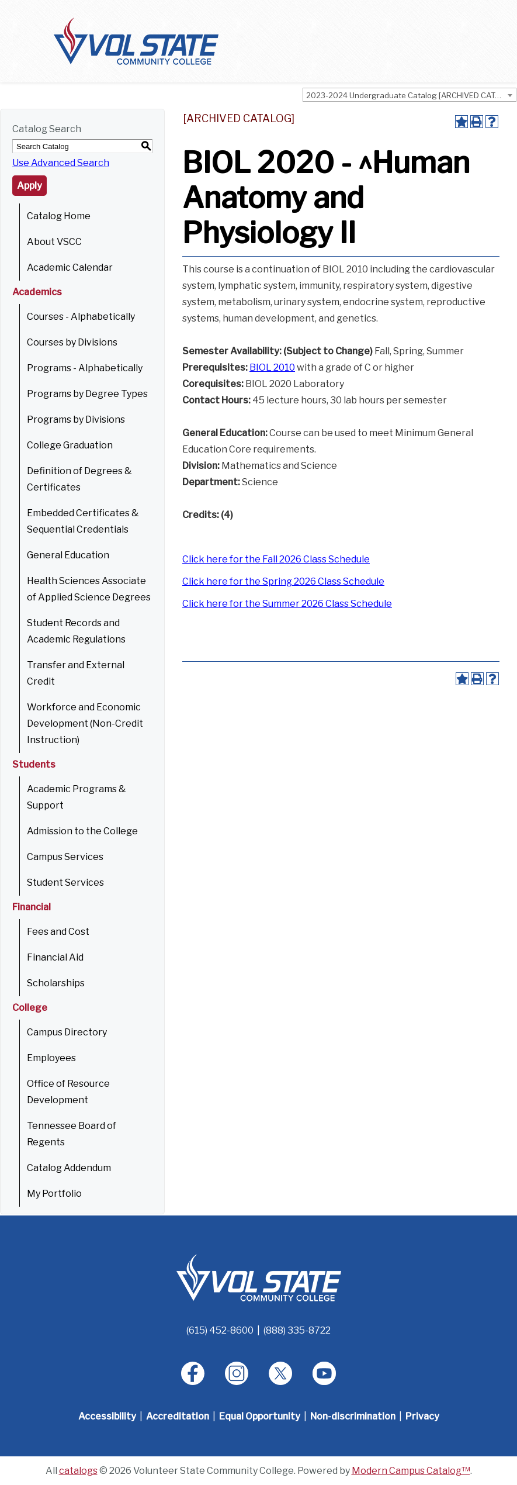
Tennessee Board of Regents (71, 1134)
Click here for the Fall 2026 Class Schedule (276, 559)
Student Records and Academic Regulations (76, 631)
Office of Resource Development (68, 1092)
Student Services (65, 882)
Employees (51, 1057)
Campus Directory (67, 1032)
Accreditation (177, 1416)
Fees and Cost (58, 931)
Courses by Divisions (72, 342)
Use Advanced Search (60, 162)
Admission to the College (82, 831)
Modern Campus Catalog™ (411, 1470)
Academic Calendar (70, 267)
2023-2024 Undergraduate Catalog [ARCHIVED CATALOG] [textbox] (411, 95)
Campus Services (65, 856)
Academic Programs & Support (76, 797)
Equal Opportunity (259, 1416)
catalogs (78, 1470)
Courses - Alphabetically (81, 316)
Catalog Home (59, 216)
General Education (68, 555)
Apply (29, 185)
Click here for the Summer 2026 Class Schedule (287, 603)
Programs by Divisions (76, 419)
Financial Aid (55, 957)
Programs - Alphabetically (85, 368)
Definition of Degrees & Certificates (79, 479)
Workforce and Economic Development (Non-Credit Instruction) (85, 723)
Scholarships (56, 983)
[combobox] (409, 95)
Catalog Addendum (69, 1167)
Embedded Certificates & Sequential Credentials (83, 521)
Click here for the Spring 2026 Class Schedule (283, 581)
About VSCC (54, 241)
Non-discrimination (352, 1416)
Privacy (422, 1416)
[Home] (258, 1277)
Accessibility (107, 1416)
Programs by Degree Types (87, 393)
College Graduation (70, 445)
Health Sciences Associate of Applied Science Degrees (89, 589)
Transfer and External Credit (75, 673)
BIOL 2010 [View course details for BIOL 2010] (272, 367)
